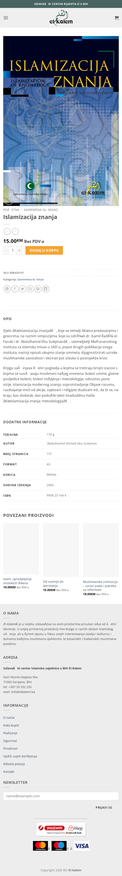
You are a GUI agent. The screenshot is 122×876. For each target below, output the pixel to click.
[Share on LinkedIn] (45, 288)
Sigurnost (10, 741)
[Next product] (7, 231)
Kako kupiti (11, 725)
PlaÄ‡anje (10, 733)
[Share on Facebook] (14, 288)
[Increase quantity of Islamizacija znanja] (19, 250)
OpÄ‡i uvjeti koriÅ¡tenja (20, 756)
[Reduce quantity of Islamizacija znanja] (5, 250)
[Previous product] (15, 231)
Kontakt (8, 772)
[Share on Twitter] (22, 288)
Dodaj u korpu (44, 250)
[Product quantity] (12, 250)
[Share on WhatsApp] (7, 288)
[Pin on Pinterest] (38, 288)
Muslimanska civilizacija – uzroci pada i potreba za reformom (100, 586)
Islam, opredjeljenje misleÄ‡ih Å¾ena (17, 581)
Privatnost (10, 748)
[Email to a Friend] (30, 288)
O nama (9, 718)
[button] (5, 17)
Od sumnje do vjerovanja (53, 584)
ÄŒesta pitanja (14, 764)
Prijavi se (104, 807)
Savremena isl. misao (41, 210)
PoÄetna (11, 210)
